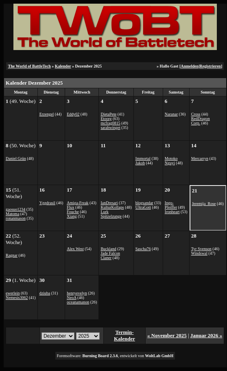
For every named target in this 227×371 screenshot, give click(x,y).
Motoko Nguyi (171, 160)
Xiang (71, 216)
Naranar (171, 114)
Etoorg (105, 118)
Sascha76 (143, 249)
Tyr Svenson (201, 249)
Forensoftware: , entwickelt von (115, 356)
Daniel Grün (16, 158)
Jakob (140, 163)
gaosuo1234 (15, 209)
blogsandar (144, 203)
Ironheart (172, 212)
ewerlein (13, 293)
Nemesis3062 (17, 297)
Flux (70, 207)
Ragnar (11, 255)
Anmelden (190, 66)
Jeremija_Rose (204, 203)
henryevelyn (77, 293)
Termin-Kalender (124, 335)
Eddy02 (73, 114)
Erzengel (46, 114)
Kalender (63, 66)
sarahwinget (110, 127)
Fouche (73, 212)
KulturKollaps (112, 207)
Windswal (199, 253)
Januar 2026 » (206, 335)
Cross (196, 114)
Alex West (75, 249)
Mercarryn (199, 158)
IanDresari (109, 203)
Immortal (143, 158)
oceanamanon (78, 302)
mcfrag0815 (110, 123)
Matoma (12, 214)
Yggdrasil (47, 203)
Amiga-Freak (77, 203)
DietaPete (108, 114)
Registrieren (210, 66)
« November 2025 (167, 335)
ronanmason (16, 218)
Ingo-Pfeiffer (171, 205)
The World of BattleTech (29, 66)
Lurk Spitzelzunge (111, 214)
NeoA (71, 297)
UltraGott (143, 207)
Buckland (108, 249)
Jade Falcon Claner (110, 255)
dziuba (44, 293)
